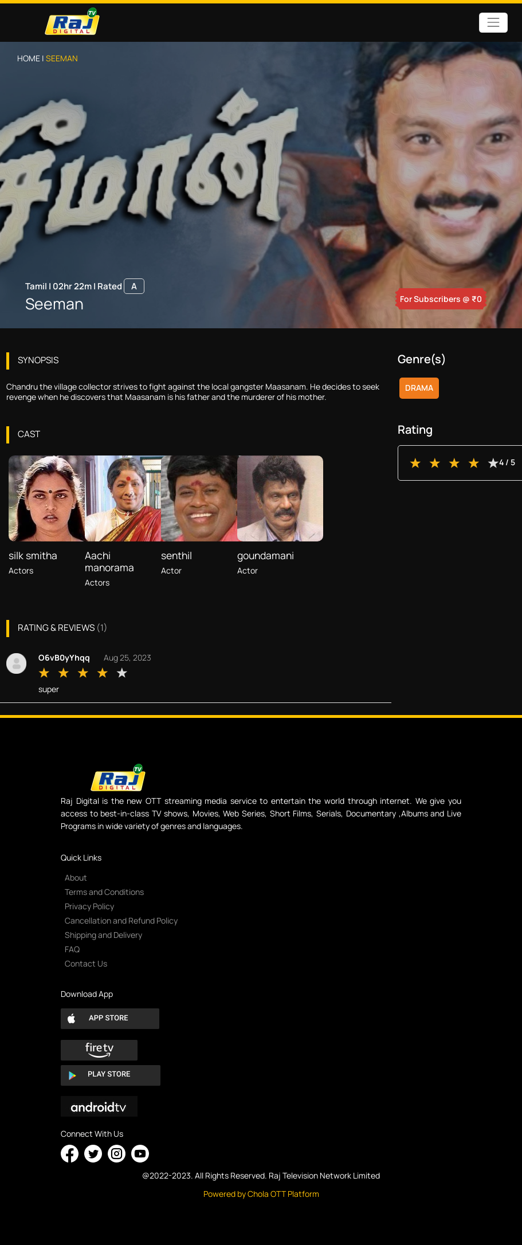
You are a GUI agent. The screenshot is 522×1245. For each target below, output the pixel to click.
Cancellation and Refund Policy (121, 920)
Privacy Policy (89, 906)
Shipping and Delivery (103, 934)
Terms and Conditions (104, 891)
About (76, 877)
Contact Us (86, 963)
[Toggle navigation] (493, 23)
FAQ (72, 949)
